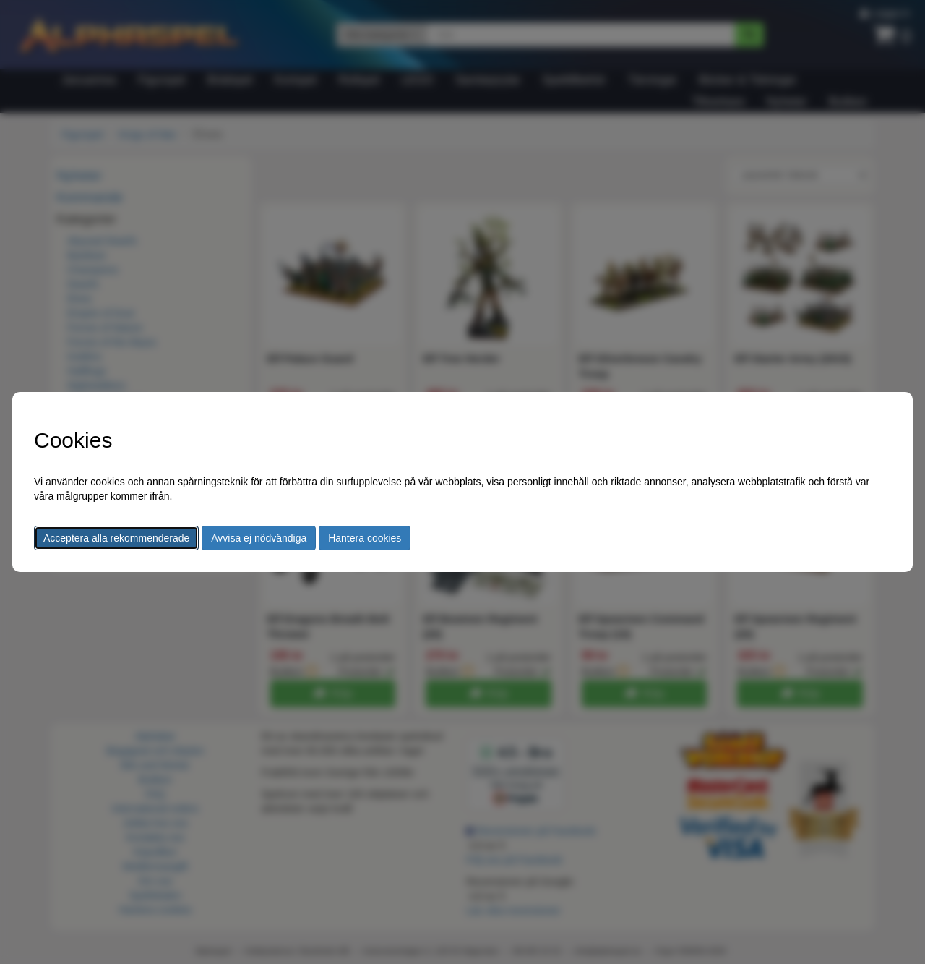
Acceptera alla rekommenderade (116, 538)
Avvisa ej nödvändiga (258, 538)
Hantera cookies (364, 538)
